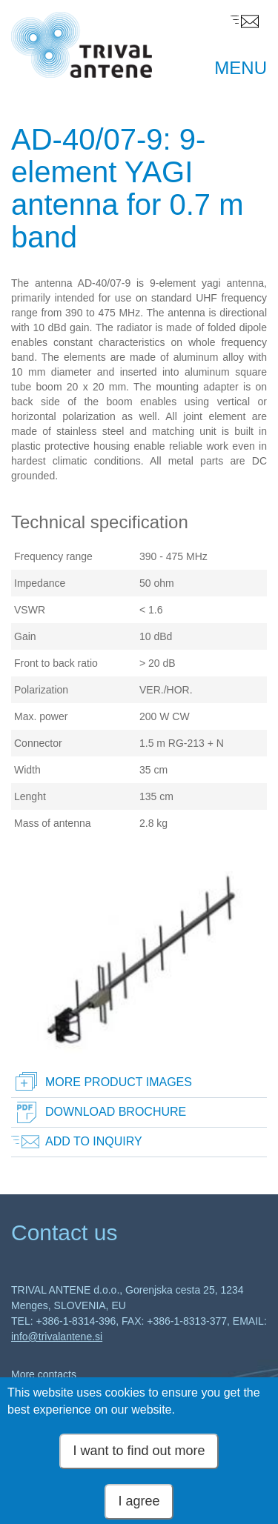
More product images (118, 1082)
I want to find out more (139, 1456)
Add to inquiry (93, 1141)
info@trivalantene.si (56, 1336)
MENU (240, 68)
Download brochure (115, 1111)
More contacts (43, 1374)
